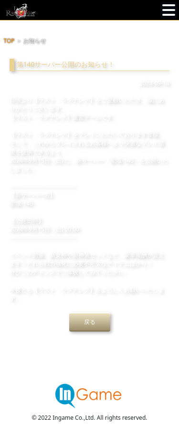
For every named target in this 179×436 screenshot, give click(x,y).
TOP (9, 41)
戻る (89, 322)
